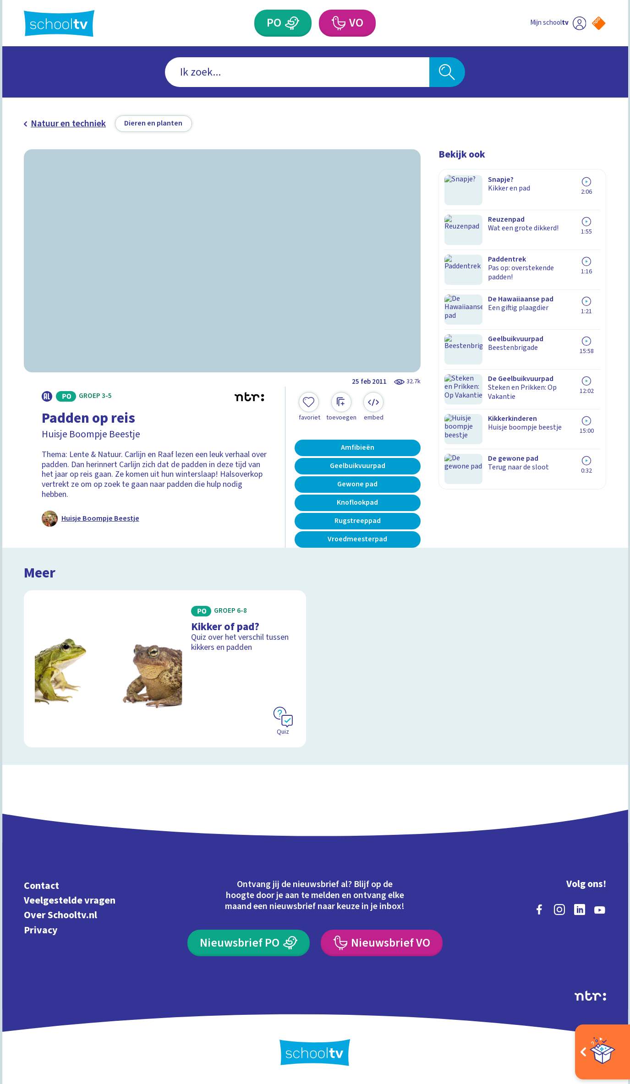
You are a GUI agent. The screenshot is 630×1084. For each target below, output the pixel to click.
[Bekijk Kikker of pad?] (165, 668)
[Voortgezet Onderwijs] (338, 23)
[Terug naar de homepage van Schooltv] (59, 23)
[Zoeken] (447, 72)
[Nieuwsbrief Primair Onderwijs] (248, 943)
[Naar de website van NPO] (599, 23)
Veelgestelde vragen (69, 900)
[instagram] (559, 909)
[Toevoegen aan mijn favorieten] (309, 407)
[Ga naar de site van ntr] (590, 996)
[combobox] (297, 72)
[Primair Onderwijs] (292, 23)
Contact (41, 886)
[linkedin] (580, 909)
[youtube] (600, 909)
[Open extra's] (602, 1051)
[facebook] (539, 909)
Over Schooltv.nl (60, 915)
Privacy (40, 930)
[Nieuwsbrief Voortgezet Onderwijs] (382, 943)
